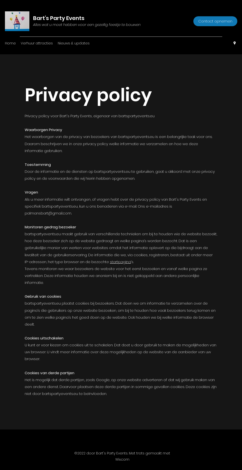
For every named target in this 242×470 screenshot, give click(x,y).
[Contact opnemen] (215, 21)
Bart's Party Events (58, 18)
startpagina (120, 261)
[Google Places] (234, 43)
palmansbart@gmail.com (48, 213)
